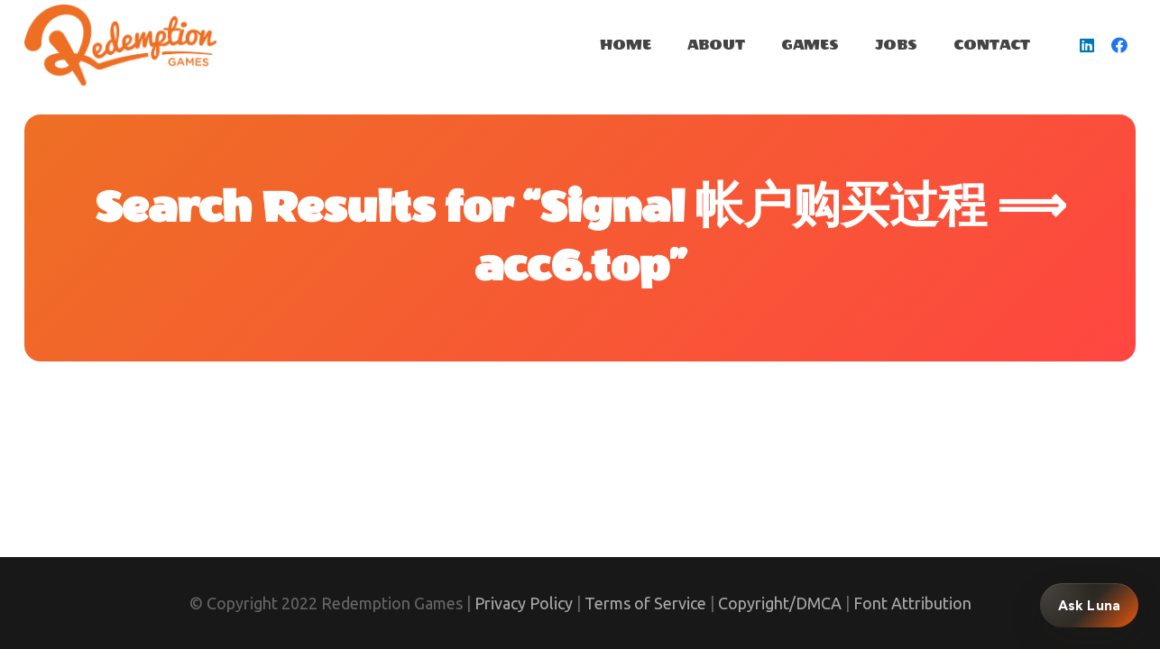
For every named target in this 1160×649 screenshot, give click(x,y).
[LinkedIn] (1087, 45)
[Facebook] (1119, 45)
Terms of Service (645, 603)
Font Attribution (912, 603)
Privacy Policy (523, 603)
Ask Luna (1089, 605)
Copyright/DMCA (780, 603)
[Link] (120, 45)
